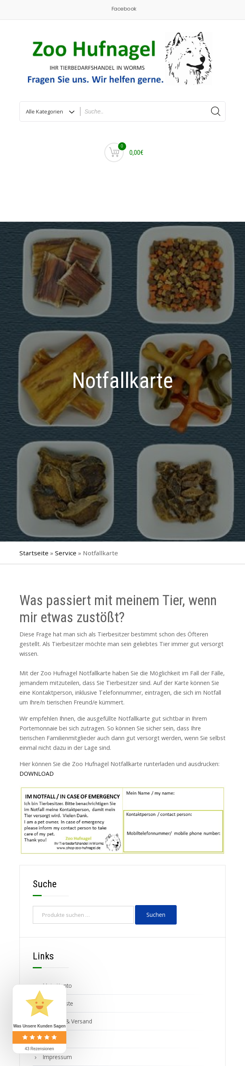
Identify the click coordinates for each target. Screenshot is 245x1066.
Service (65, 553)
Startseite (34, 553)
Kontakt (52, 1039)
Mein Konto (57, 985)
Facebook (124, 8)
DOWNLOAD (36, 773)
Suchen (155, 914)
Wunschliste (58, 1003)
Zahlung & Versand (67, 1021)
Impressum (57, 1057)
